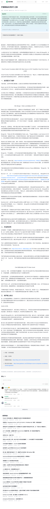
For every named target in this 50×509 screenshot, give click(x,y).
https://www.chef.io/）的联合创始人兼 (21, 248)
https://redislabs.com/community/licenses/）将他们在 (28, 160)
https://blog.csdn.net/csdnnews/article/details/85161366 (26, 359)
